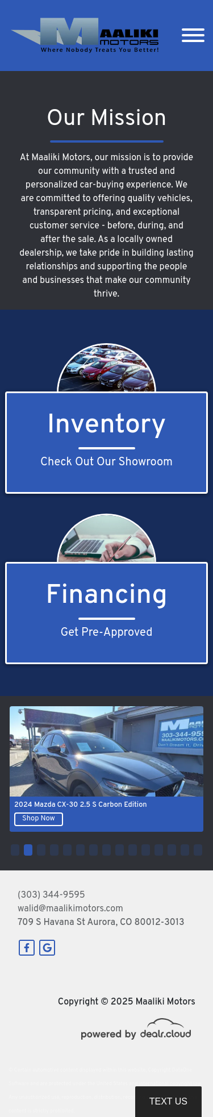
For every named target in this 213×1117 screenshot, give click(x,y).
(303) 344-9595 (51, 895)
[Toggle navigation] (193, 35)
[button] (15, 850)
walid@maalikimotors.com (70, 909)
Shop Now (38, 818)
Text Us (168, 1101)
